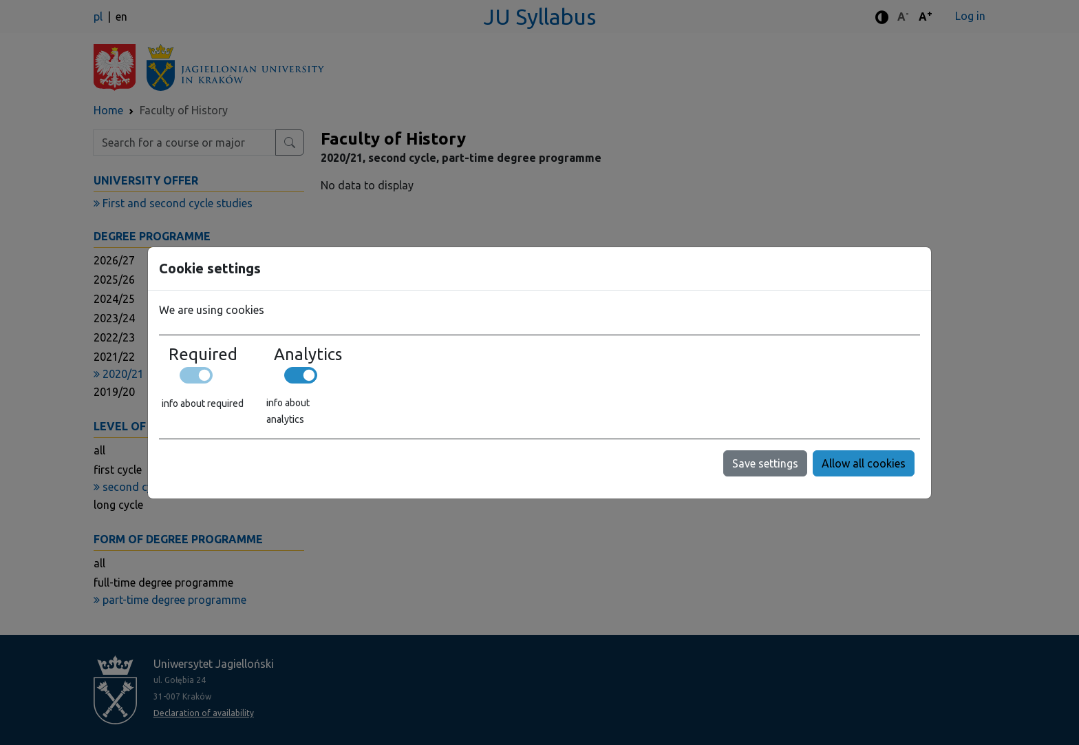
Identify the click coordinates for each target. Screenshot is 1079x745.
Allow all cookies (864, 463)
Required (203, 354)
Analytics (308, 354)
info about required (203, 403)
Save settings (765, 463)
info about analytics (288, 411)
